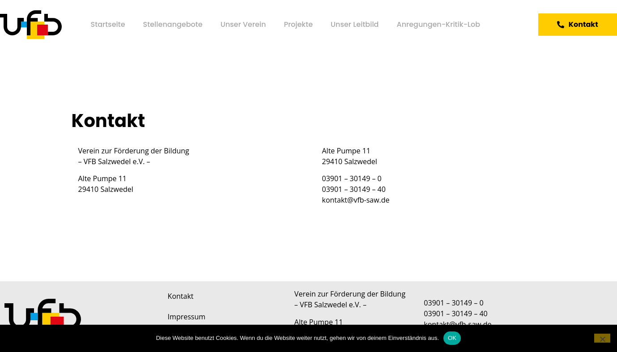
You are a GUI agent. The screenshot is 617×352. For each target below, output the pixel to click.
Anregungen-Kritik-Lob (438, 24)
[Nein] (602, 338)
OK (452, 338)
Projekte (298, 24)
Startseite (108, 24)
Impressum (186, 317)
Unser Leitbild (355, 24)
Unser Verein (243, 24)
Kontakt (181, 296)
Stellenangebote (173, 24)
